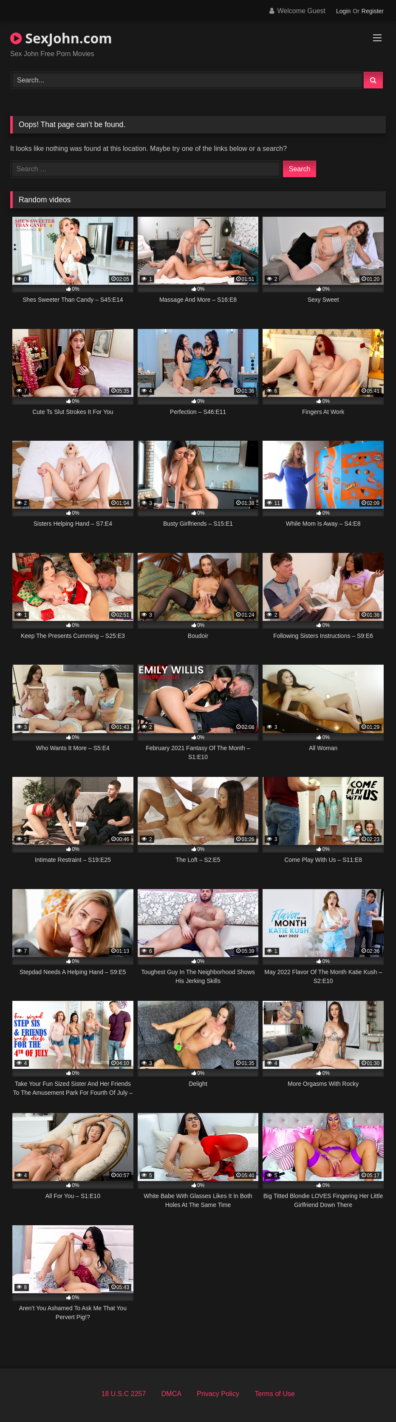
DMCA (171, 1393)
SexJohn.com (61, 38)
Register (373, 11)
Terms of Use (274, 1393)
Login (343, 11)
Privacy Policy (218, 1393)
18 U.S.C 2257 (123, 1393)
